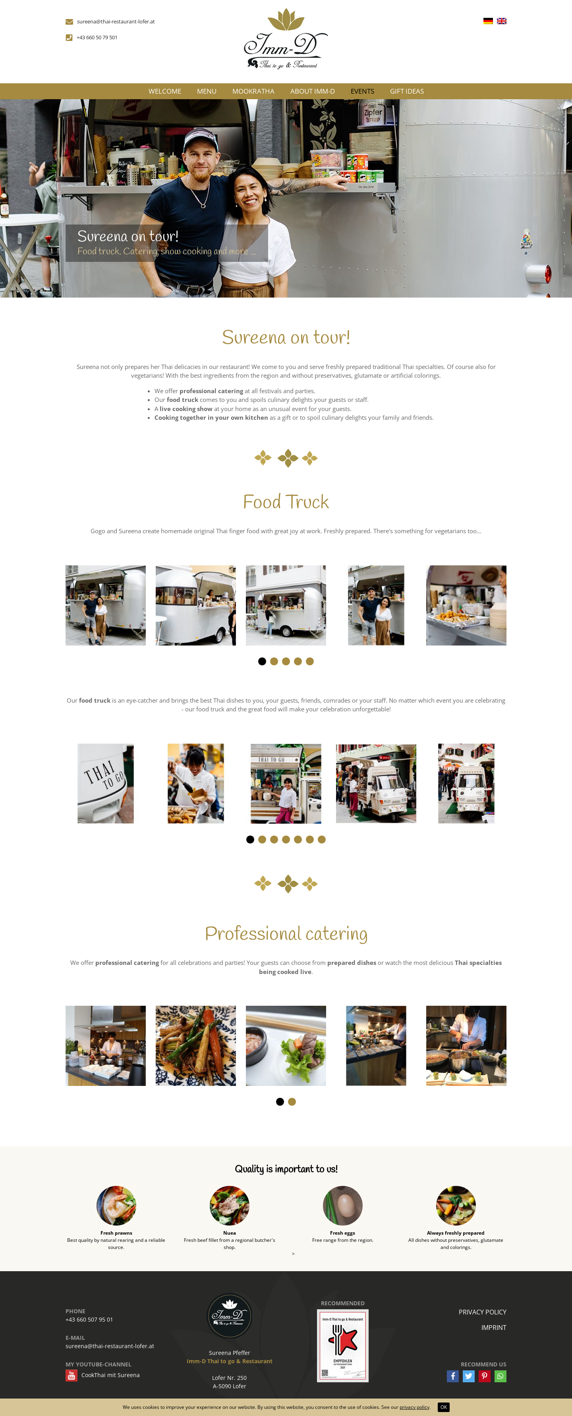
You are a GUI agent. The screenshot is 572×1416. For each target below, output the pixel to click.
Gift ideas (407, 91)
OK (444, 1407)
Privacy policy (482, 1312)
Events (362, 91)
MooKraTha (253, 91)
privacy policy (414, 1407)
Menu (206, 91)
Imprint (493, 1327)
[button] (262, 661)
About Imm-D (312, 91)
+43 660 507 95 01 (89, 1319)
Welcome (165, 91)
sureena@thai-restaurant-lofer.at (110, 1346)
